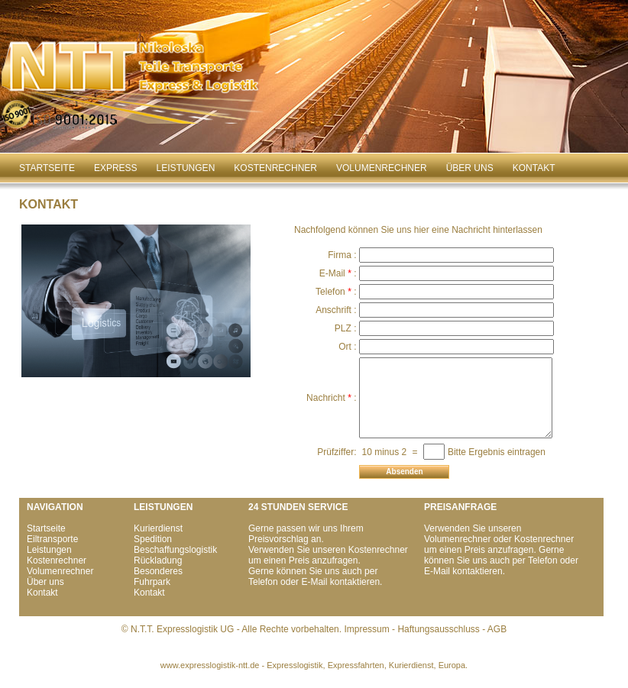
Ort (348, 346)
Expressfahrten (356, 665)
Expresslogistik (294, 665)
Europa (452, 665)
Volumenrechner (381, 168)
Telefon (334, 291)
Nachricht (329, 397)
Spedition (153, 539)
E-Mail (336, 273)
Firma (343, 255)
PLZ (346, 328)
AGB (497, 629)
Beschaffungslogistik (175, 549)
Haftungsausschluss (438, 629)
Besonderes (158, 571)
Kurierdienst (158, 528)
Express (116, 168)
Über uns (470, 168)
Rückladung (158, 560)
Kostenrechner (275, 168)
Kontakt (534, 168)
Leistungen (186, 168)
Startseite (47, 168)
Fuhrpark (152, 582)
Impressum (366, 629)
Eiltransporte (52, 539)
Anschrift (337, 310)
